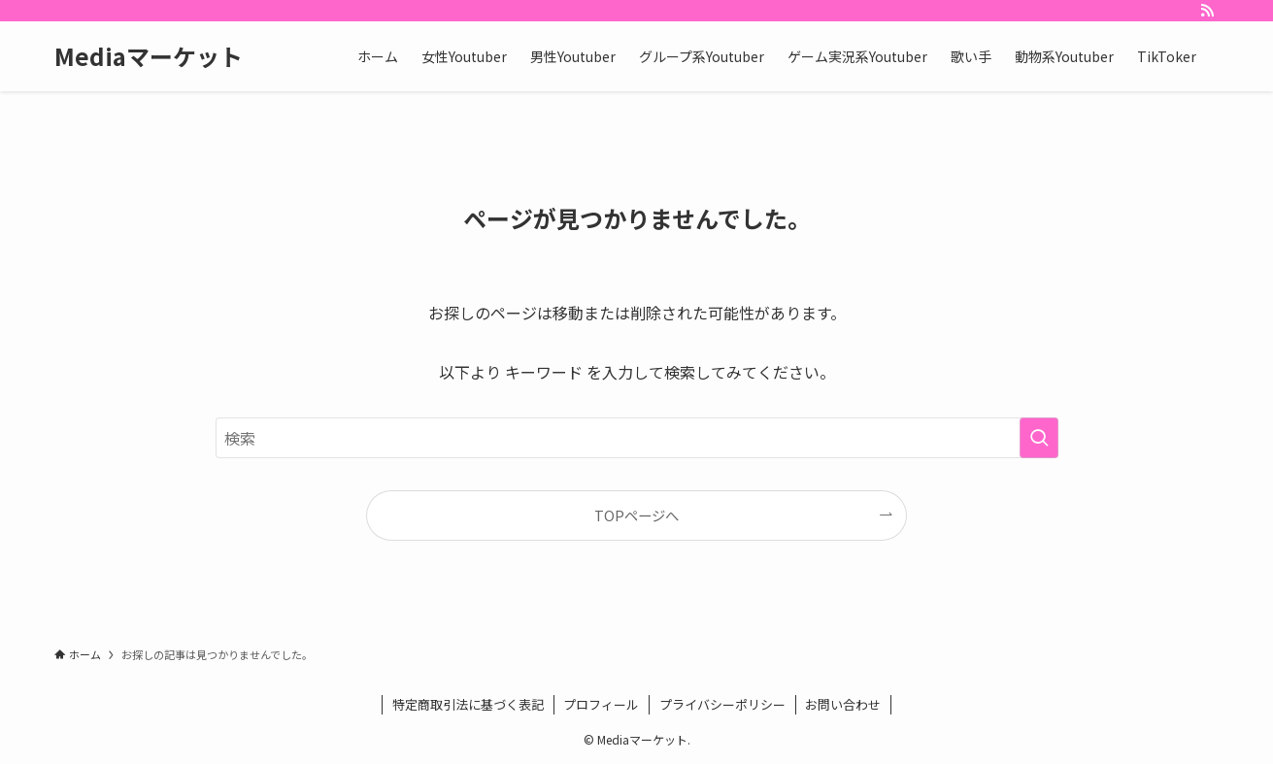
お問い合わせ (843, 704)
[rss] (1207, 10)
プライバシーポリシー (722, 704)
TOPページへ (636, 515)
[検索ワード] (637, 437)
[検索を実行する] (1039, 437)
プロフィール (601, 704)
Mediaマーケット (148, 56)
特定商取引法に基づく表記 (468, 704)
